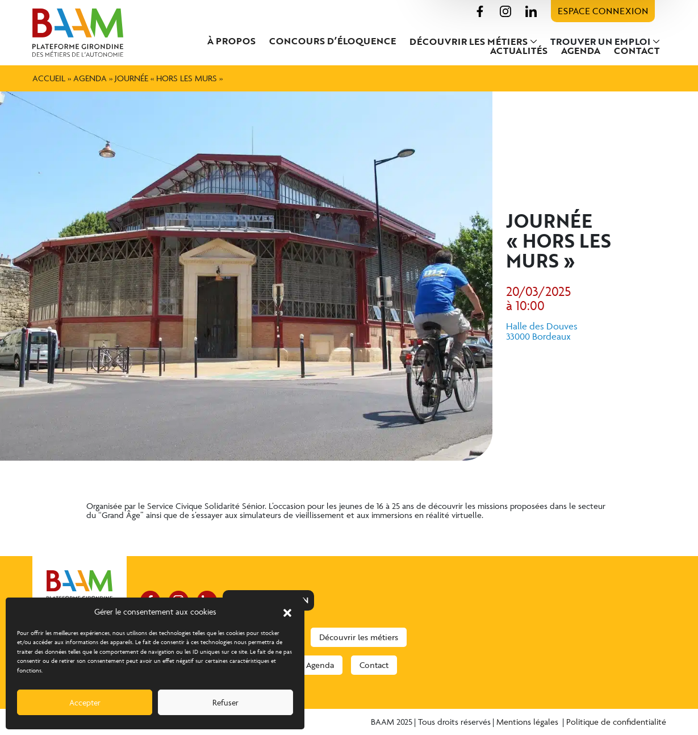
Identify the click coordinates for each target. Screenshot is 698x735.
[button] (287, 611)
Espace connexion (603, 11)
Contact (636, 50)
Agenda (580, 50)
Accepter (85, 702)
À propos (231, 41)
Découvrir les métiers (468, 41)
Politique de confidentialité (616, 721)
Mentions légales (528, 721)
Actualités (518, 50)
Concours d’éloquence (332, 41)
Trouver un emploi (600, 41)
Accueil (48, 78)
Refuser (225, 702)
